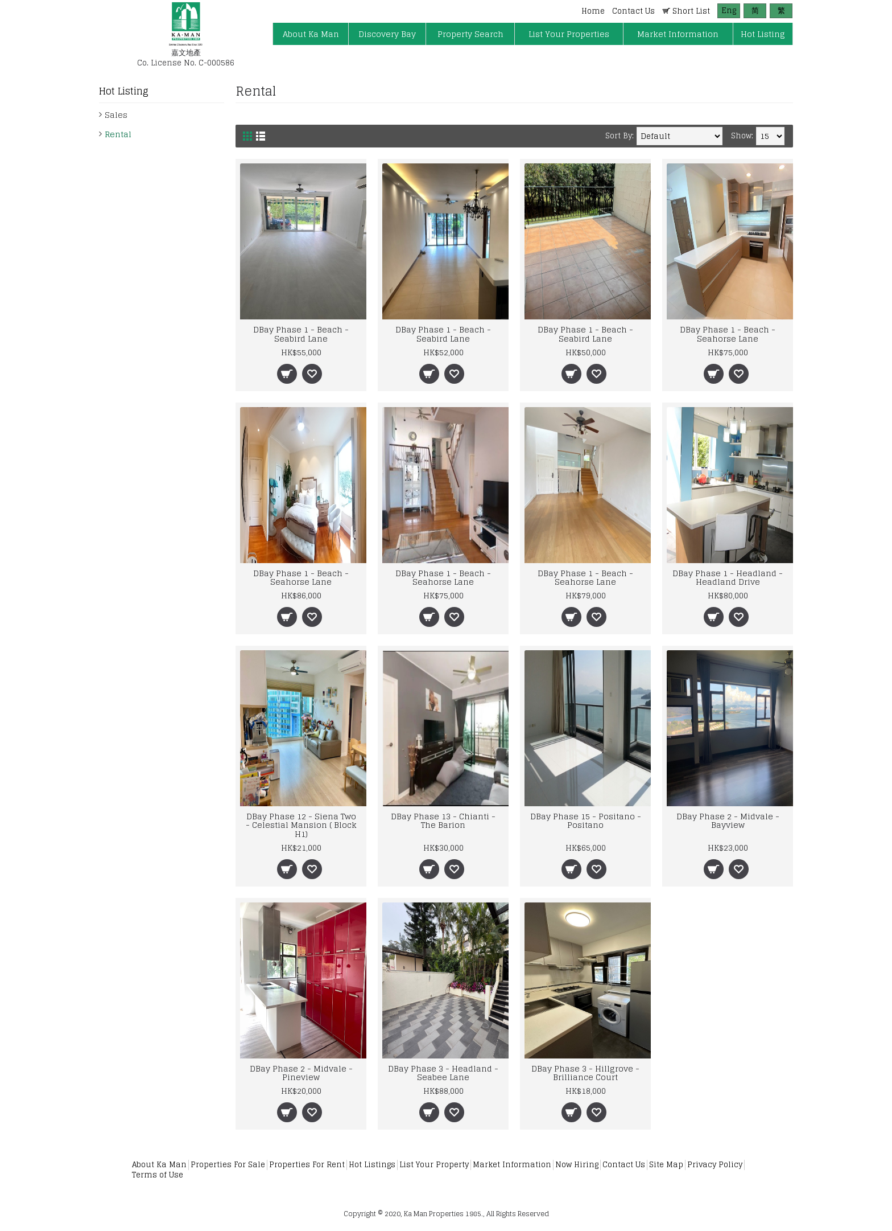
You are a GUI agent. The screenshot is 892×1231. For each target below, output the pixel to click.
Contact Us (623, 1164)
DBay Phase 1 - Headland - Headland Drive (727, 577)
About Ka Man (159, 1164)
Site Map (666, 1164)
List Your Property (434, 1164)
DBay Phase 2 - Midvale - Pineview (301, 1072)
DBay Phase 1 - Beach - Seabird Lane (301, 333)
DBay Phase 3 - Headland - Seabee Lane (443, 1072)
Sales (116, 115)
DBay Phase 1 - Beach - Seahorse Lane (727, 333)
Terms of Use (157, 1174)
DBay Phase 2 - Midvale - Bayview (727, 820)
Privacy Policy (714, 1164)
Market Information (512, 1164)
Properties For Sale (228, 1164)
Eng (728, 10)
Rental (118, 134)
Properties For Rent (307, 1164)
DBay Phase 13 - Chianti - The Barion (443, 820)
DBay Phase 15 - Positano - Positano (585, 820)
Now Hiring (576, 1164)
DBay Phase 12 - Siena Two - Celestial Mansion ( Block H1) (301, 825)
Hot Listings (372, 1164)
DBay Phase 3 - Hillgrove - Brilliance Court (585, 1072)
